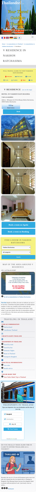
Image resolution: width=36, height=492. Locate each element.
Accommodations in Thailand (15, 44)
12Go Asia (12, 438)
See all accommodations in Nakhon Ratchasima (17, 297)
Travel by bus (8, 347)
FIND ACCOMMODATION (10, 324)
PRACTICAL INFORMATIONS (12, 362)
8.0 (10, 105)
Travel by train (8, 344)
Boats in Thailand (9, 353)
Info (31, 80)
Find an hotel (8, 327)
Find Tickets (13, 429)
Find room (18, 76)
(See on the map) (27, 89)
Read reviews (10, 108)
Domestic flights (9, 350)
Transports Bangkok (10, 357)
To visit (28, 76)
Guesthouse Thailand (10, 330)
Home (3, 44)
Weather (14, 80)
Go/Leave (8, 76)
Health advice (8, 368)
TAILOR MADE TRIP (9, 374)
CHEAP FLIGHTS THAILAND (12, 336)
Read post (11, 489)
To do (5, 80)
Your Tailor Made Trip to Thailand (15, 377)
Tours (23, 80)
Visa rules (7, 365)
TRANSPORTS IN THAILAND (12, 341)
